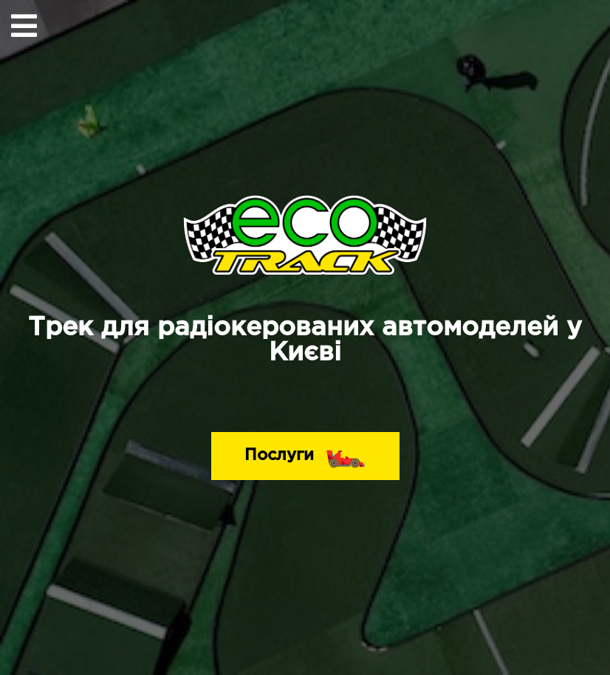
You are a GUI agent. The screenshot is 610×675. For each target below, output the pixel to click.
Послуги (305, 451)
